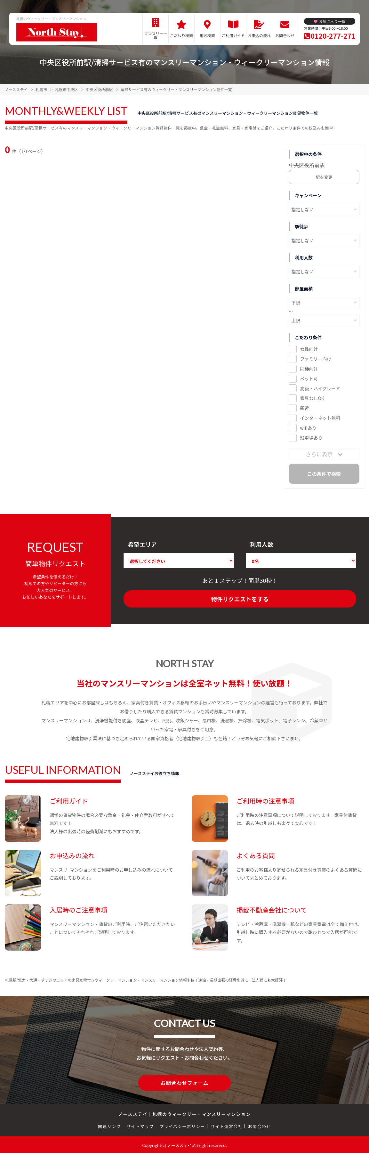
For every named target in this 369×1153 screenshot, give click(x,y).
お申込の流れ (259, 35)
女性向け (309, 349)
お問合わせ (284, 35)
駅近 (304, 408)
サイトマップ (140, 1125)
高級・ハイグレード (320, 388)
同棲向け (309, 368)
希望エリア (142, 544)
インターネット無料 (320, 418)
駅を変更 (324, 177)
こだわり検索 (181, 35)
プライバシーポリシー (182, 1125)
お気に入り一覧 (331, 21)
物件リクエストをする (240, 599)
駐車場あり (311, 438)
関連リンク (109, 1125)
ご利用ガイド (233, 35)
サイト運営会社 (227, 1125)
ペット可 (309, 378)
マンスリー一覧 (155, 35)
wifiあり (308, 428)
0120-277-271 (333, 36)
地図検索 (207, 35)
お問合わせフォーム (185, 1082)
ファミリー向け (315, 359)
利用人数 (261, 544)
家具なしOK (312, 398)
